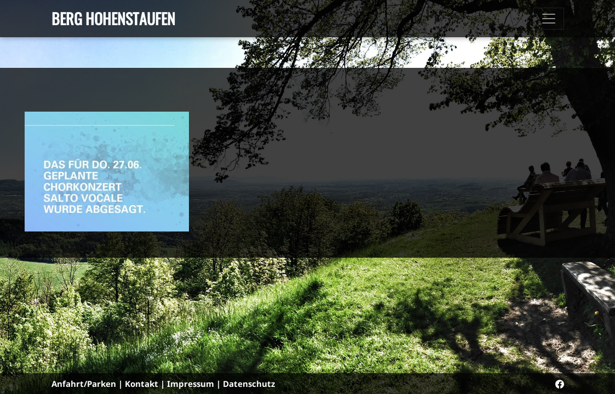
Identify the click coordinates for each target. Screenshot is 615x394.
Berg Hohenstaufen (113, 18)
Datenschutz (249, 383)
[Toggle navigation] (548, 19)
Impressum (190, 383)
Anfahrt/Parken (83, 383)
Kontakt (141, 383)
